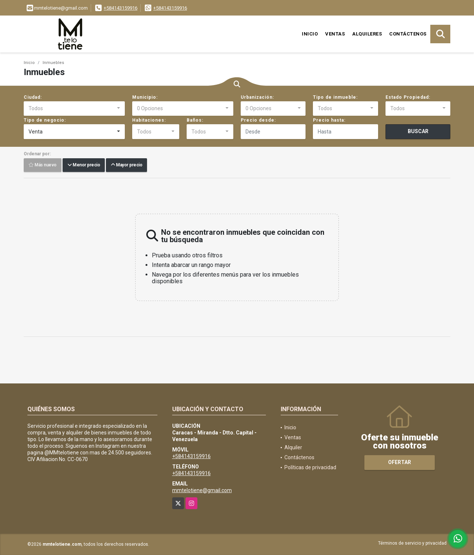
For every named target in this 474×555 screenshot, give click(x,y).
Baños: (195, 120)
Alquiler (293, 447)
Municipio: (145, 97)
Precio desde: (258, 120)
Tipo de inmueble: (335, 97)
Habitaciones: (149, 120)
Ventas (335, 34)
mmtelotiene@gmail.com (202, 490)
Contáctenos (408, 34)
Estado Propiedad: (407, 97)
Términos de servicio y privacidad (412, 543)
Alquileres (367, 34)
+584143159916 (120, 8)
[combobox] (74, 108)
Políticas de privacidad (310, 467)
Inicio (310, 34)
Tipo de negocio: (45, 120)
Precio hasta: (329, 120)
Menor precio (83, 165)
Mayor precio (126, 165)
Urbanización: (257, 97)
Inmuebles (53, 62)
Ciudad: (33, 97)
